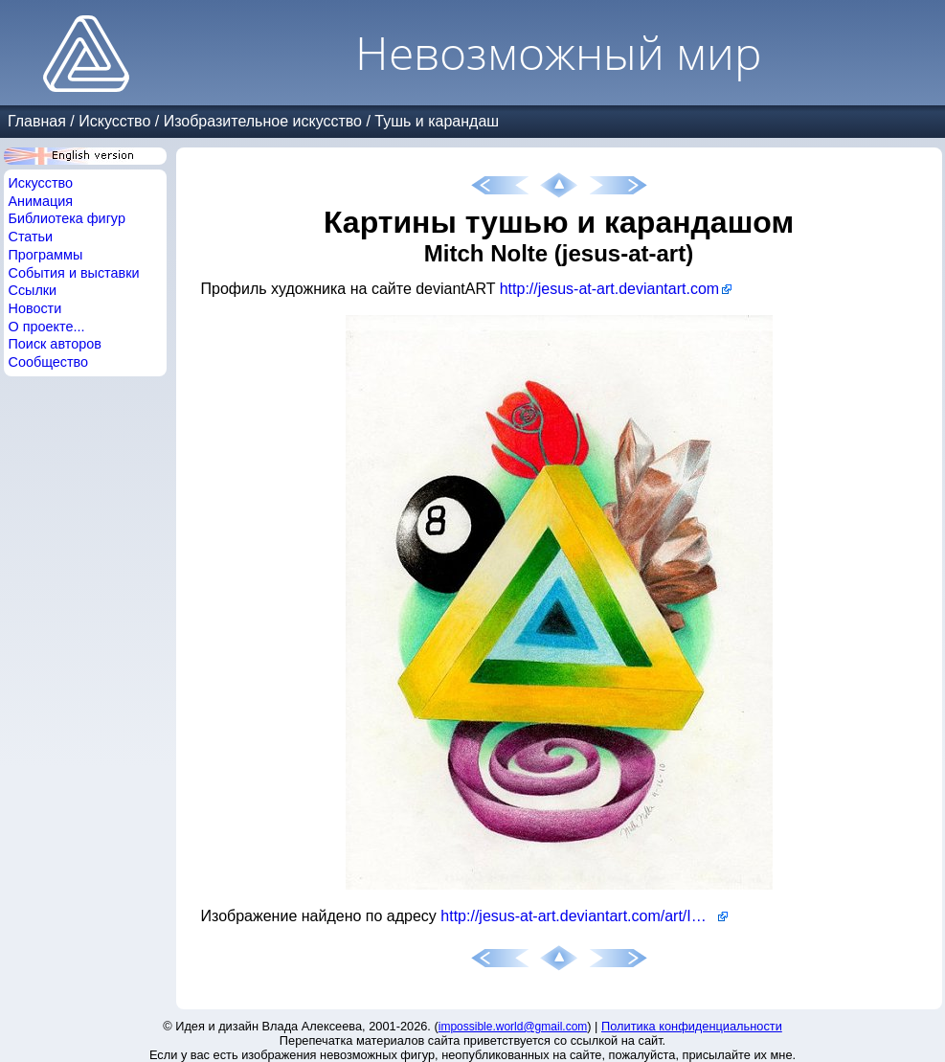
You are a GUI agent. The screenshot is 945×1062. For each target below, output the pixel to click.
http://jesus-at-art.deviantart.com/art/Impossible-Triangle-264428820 (584, 916)
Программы (46, 254)
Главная (37, 121)
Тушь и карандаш (436, 121)
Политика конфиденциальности (691, 1026)
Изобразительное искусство (263, 121)
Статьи (31, 236)
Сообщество (49, 362)
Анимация (41, 201)
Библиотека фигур (67, 218)
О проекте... (47, 326)
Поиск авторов (55, 343)
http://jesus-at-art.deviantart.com (609, 289)
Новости (35, 308)
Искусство (114, 121)
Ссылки (33, 290)
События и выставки (74, 273)
